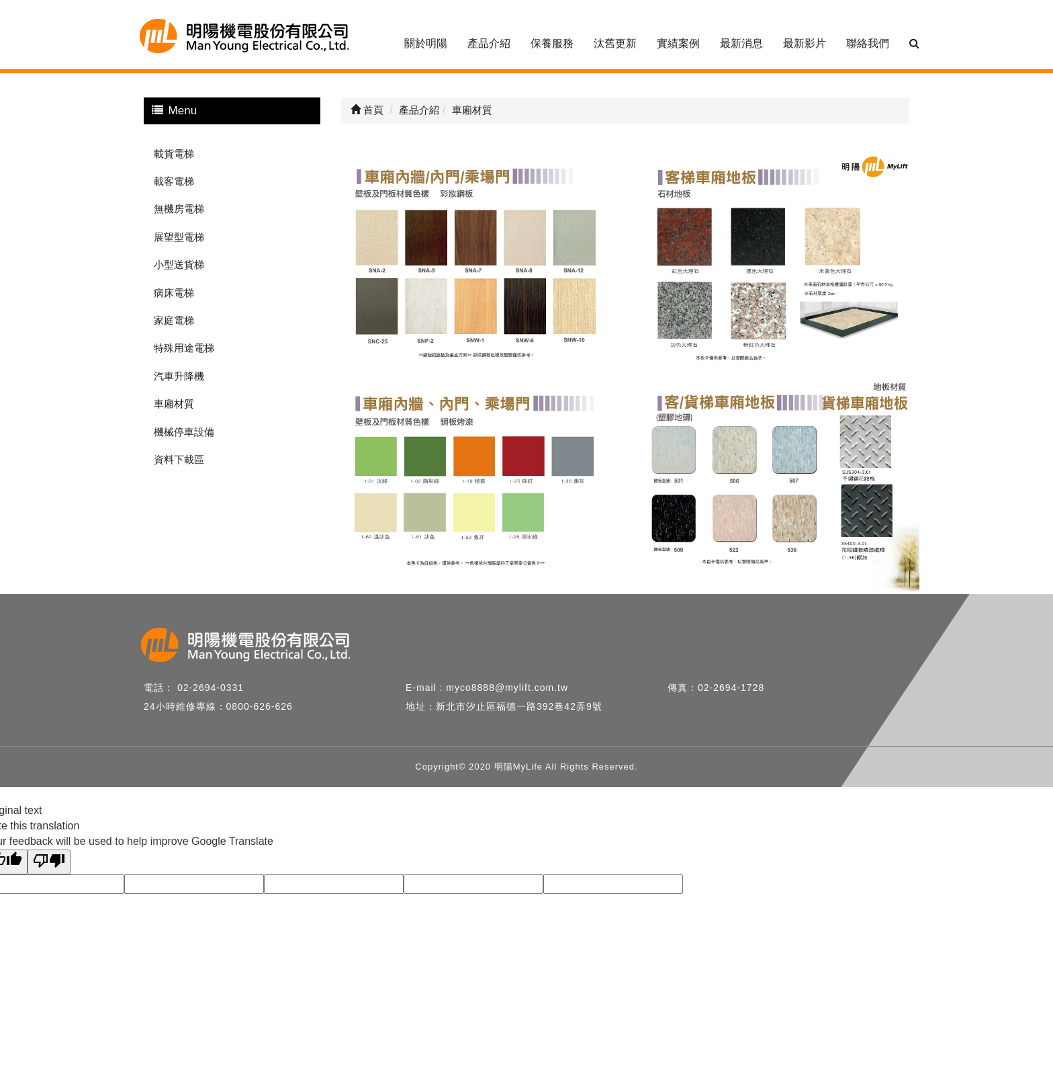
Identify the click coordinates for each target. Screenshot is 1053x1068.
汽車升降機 (179, 376)
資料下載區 (179, 459)
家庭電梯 (174, 320)
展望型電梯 (179, 237)
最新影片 (804, 43)
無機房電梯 (179, 208)
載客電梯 (174, 181)
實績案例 (678, 43)
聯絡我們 (867, 43)
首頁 (367, 110)
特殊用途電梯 (184, 348)
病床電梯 (174, 292)
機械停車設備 (184, 432)
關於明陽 (425, 43)
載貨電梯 (174, 153)
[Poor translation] (49, 862)
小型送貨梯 (179, 264)
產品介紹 (488, 43)
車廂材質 (174, 403)
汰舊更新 (615, 43)
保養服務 (552, 43)
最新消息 (741, 43)
